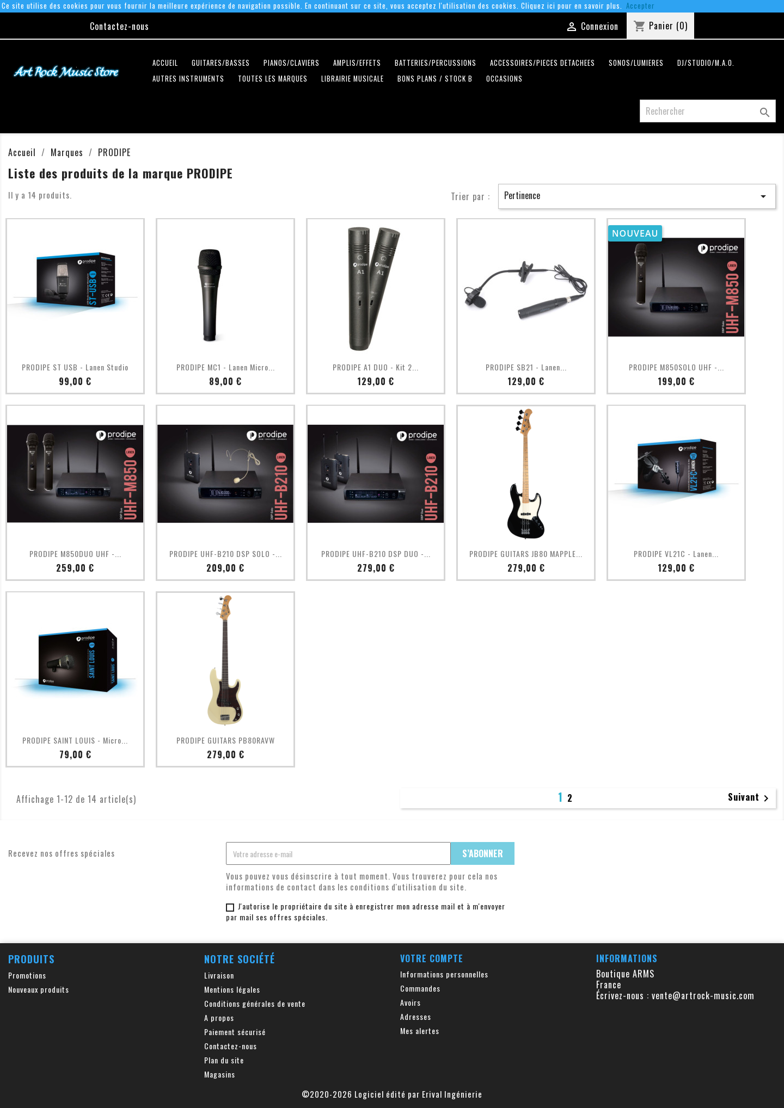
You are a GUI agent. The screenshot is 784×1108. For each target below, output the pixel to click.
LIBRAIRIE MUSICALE (352, 78)
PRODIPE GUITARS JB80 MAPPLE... (526, 553)
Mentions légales (232, 989)
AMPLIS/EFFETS (357, 63)
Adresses (415, 1016)
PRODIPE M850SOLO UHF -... (676, 367)
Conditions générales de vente (254, 1003)
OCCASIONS (504, 78)
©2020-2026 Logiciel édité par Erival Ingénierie (392, 1094)
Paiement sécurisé (235, 1031)
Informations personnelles (444, 974)
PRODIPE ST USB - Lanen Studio (75, 367)
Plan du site (224, 1060)
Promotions (27, 975)
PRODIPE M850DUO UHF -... (75, 553)
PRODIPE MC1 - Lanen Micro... (225, 367)
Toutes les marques (273, 78)
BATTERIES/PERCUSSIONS (435, 63)
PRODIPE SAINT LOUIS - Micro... (75, 740)
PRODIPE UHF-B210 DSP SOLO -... (225, 553)
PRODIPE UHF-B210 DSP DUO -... (376, 553)
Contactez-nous (119, 26)
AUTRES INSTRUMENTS (188, 78)
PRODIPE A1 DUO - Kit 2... (376, 367)
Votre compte (431, 958)
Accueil (165, 63)
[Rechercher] (708, 111)
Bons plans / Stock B (435, 78)
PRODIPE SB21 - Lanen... (526, 367)
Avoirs (410, 1002)
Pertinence (637, 196)
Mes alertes (419, 1030)
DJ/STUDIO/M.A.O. (705, 63)
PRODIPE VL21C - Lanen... (676, 553)
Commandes (420, 988)
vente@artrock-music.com (703, 995)
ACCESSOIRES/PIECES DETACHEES (542, 63)
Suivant (750, 797)
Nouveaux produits (38, 989)
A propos (219, 1017)
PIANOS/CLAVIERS (292, 63)
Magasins (219, 1074)
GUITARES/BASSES (221, 63)
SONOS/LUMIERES (636, 63)
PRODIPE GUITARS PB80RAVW (225, 740)
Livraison (219, 975)
